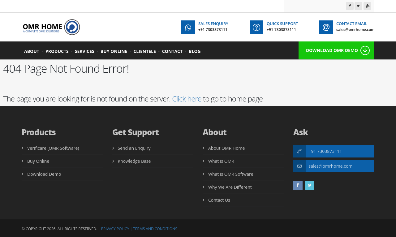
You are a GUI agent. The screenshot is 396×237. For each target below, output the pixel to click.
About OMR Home (226, 148)
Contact (172, 51)
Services (84, 51)
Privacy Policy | (116, 228)
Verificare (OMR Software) (53, 148)
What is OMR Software (230, 174)
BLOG (195, 51)
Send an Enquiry (134, 148)
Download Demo (44, 174)
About (31, 51)
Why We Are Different (230, 187)
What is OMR (221, 161)
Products (57, 51)
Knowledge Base (134, 161)
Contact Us (219, 200)
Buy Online (114, 51)
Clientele (144, 51)
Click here (186, 98)
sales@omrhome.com (331, 166)
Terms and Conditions (155, 228)
